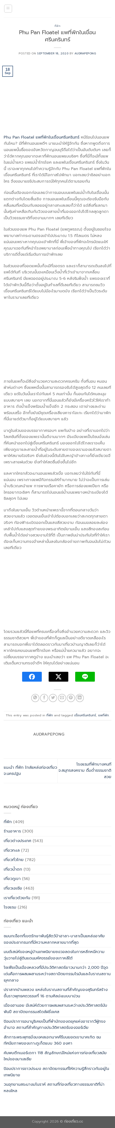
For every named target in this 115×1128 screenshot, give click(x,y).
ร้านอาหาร (12, 831)
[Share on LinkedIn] (80, 698)
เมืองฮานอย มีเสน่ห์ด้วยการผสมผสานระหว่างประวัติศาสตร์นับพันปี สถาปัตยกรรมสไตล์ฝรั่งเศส (55, 1009)
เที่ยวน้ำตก (13, 869)
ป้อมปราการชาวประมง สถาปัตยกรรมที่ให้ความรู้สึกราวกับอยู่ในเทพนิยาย (56, 1072)
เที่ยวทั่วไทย (14, 860)
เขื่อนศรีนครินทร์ (85, 715)
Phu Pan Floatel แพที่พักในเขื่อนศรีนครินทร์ (41, 137)
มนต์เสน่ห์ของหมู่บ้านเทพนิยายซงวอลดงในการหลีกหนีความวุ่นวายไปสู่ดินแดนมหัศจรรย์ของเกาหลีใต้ (54, 955)
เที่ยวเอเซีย (13, 888)
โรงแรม (10, 907)
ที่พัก (58, 26)
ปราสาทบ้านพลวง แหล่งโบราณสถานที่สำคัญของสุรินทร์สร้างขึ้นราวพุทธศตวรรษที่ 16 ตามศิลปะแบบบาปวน (56, 993)
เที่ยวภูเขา (12, 879)
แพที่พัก (103, 715)
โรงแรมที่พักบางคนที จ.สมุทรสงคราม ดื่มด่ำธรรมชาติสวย (84, 770)
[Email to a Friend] (62, 698)
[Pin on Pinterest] (71, 698)
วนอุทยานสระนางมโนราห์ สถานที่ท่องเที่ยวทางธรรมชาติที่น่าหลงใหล (54, 1087)
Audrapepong (85, 53)
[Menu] (8, 9)
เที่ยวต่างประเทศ (17, 841)
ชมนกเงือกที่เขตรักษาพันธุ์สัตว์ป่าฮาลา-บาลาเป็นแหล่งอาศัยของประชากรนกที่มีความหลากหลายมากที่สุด (54, 939)
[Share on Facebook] (44, 698)
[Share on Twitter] (53, 698)
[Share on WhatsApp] (35, 698)
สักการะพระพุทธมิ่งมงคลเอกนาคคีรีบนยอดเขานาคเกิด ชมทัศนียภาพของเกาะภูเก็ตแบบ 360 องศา (52, 1040)
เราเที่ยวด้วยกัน (17, 898)
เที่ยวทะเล (12, 850)
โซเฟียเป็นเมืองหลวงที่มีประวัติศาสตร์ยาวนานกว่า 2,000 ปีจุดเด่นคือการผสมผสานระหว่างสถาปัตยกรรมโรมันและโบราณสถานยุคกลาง (57, 974)
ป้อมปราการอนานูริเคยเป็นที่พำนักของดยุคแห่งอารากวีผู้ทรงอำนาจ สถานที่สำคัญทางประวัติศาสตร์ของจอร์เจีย (54, 1024)
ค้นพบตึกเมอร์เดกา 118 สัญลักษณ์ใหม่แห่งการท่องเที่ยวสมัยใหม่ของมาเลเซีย (55, 1056)
